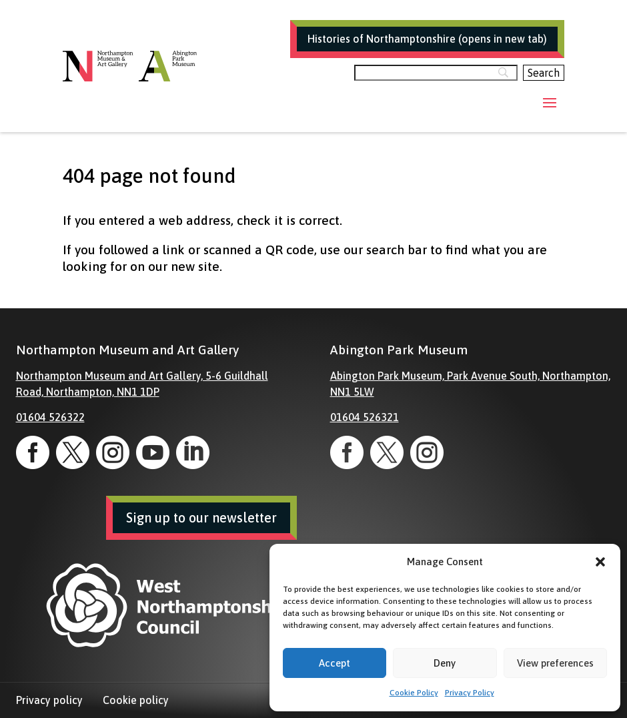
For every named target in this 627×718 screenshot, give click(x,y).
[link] (32, 452)
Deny (445, 663)
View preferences (555, 663)
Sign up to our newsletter (201, 517)
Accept (334, 663)
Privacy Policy (469, 692)
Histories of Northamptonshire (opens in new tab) (427, 39)
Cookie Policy (414, 692)
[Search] (436, 73)
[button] (600, 562)
